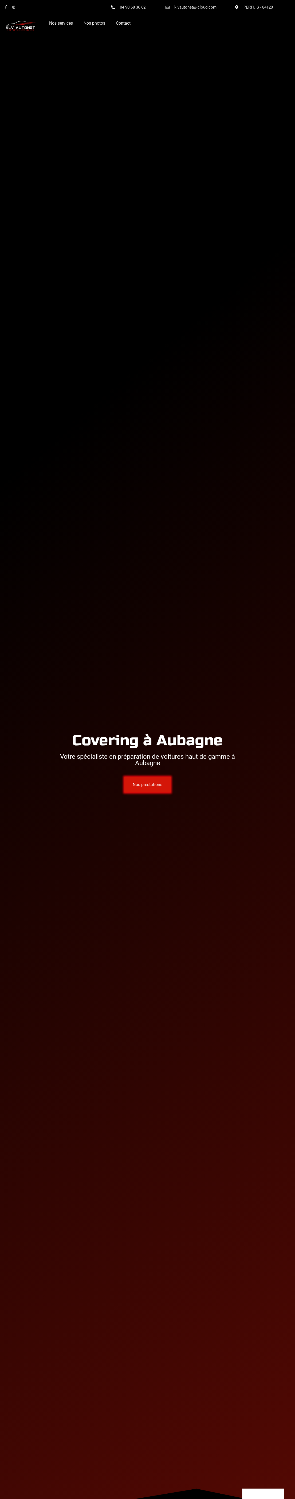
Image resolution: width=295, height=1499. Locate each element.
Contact (123, 23)
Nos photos (94, 23)
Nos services (61, 23)
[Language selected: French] (263, 1494)
